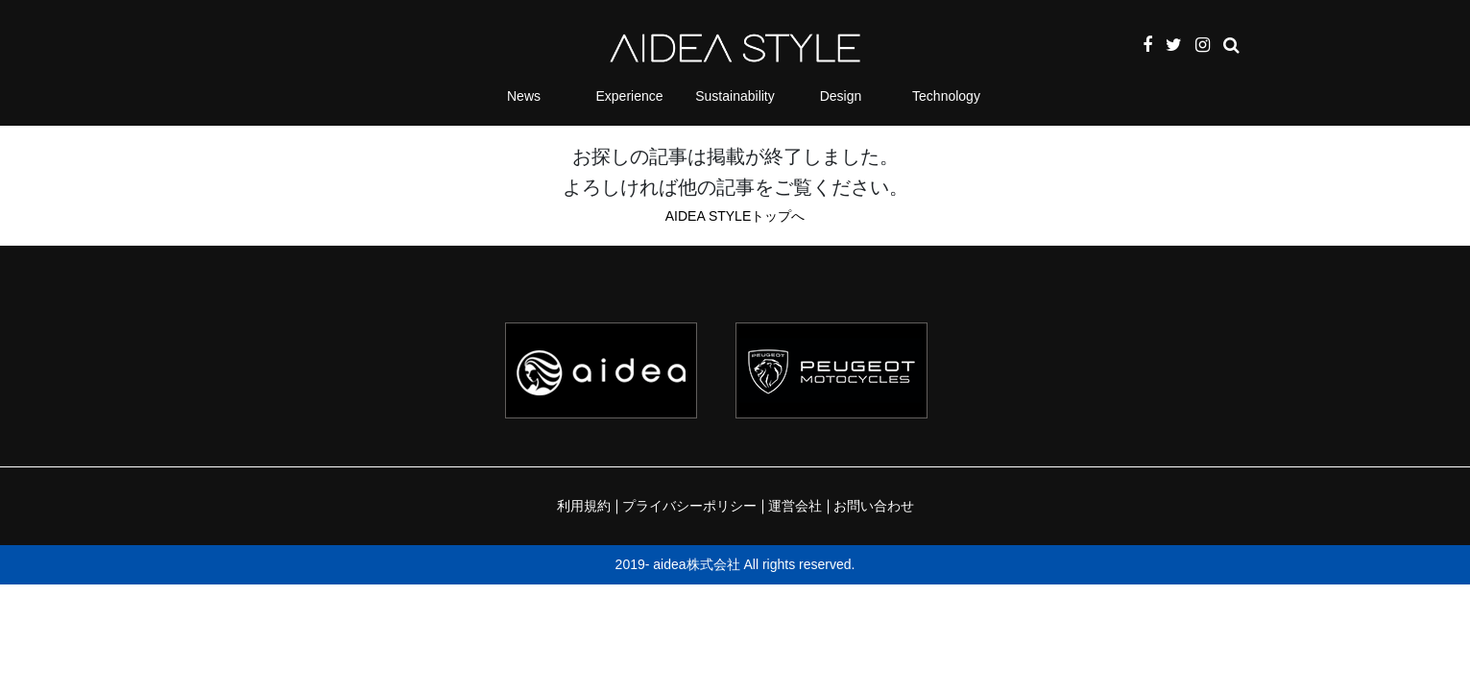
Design (841, 96)
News (524, 96)
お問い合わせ (873, 505)
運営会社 (795, 505)
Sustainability (735, 96)
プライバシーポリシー (689, 505)
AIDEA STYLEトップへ (735, 216)
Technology (946, 96)
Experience (629, 96)
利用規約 (584, 505)
